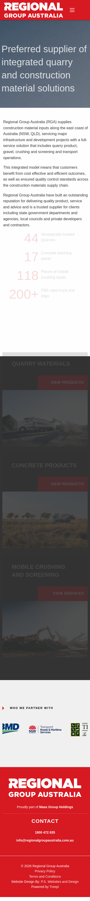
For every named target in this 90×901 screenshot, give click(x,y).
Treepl (54, 887)
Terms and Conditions (45, 876)
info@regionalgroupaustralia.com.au (45, 840)
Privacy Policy (45, 871)
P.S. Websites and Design (60, 882)
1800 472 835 (45, 832)
